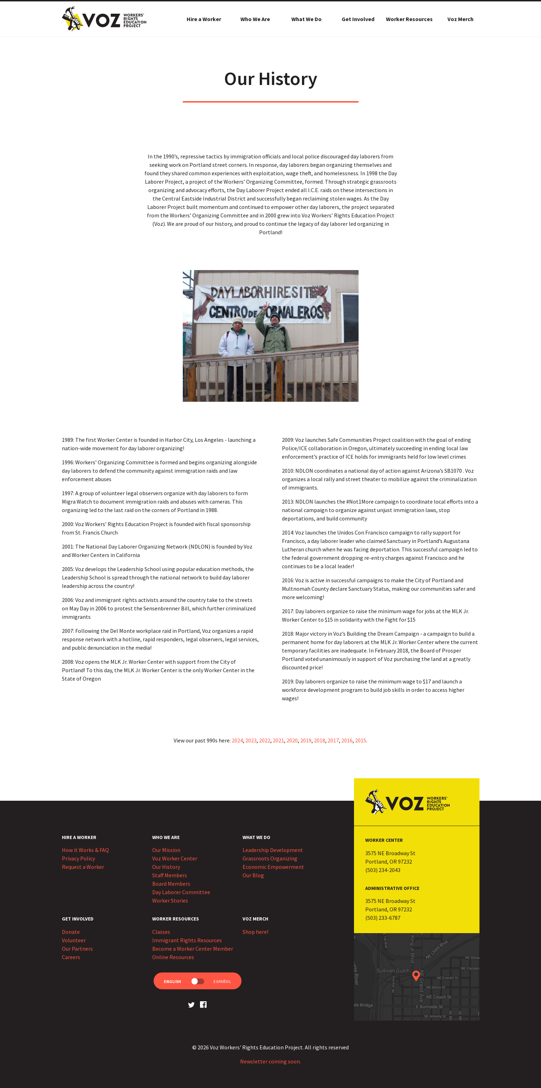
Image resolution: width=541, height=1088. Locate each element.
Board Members (171, 883)
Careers (71, 957)
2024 (237, 740)
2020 (292, 740)
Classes (161, 931)
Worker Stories (170, 900)
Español (222, 981)
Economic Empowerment (273, 866)
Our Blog (253, 875)
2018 (319, 740)
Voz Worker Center (174, 858)
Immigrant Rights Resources (187, 940)
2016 (347, 740)
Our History (166, 866)
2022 (264, 740)
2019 (305, 740)
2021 (278, 740)
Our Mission (166, 849)
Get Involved (358, 18)
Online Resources (173, 957)
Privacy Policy (78, 858)
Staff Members (169, 875)
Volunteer (74, 940)
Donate (71, 931)
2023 (251, 740)
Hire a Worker (204, 18)
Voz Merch (460, 18)
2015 (360, 740)
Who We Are (255, 18)
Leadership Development (273, 849)
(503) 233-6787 (382, 917)
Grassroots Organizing (270, 858)
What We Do (306, 18)
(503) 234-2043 (382, 869)
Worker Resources (409, 18)
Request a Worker (83, 866)
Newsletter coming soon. (270, 1061)
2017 (333, 740)
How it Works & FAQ (85, 849)
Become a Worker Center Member (192, 948)
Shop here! (255, 931)
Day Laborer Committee (181, 892)
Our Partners (77, 948)
